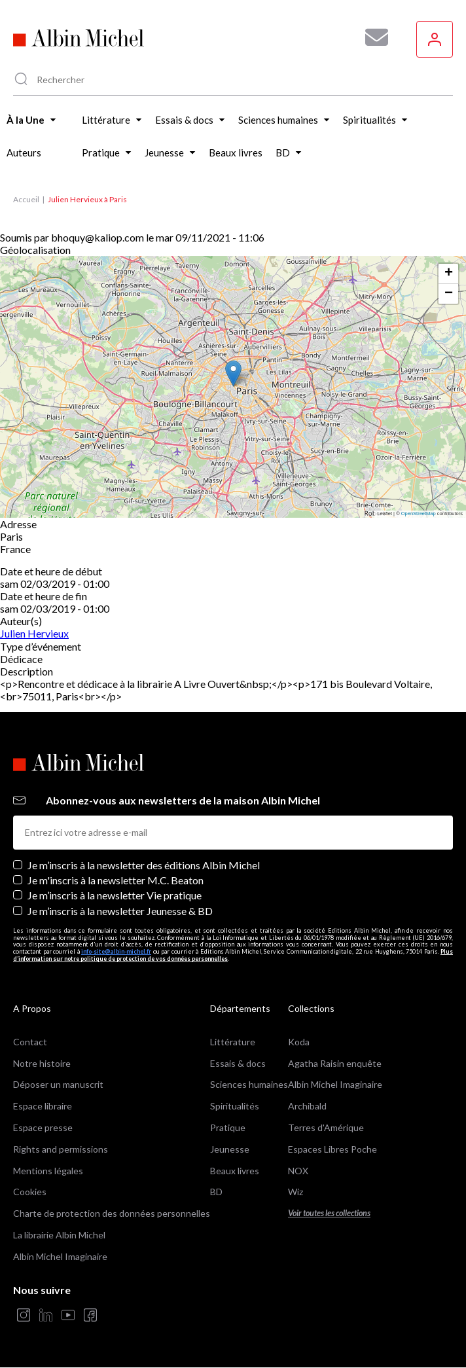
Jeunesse (229, 1149)
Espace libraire (42, 1105)
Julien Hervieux (34, 633)
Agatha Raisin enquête (335, 1063)
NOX (298, 1170)
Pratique (227, 1127)
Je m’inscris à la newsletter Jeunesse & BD (120, 911)
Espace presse (43, 1127)
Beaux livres (234, 1170)
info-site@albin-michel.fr (116, 951)
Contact (30, 1041)
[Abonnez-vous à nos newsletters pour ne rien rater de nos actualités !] (371, 37)
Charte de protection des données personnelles (111, 1213)
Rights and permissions (60, 1149)
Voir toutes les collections (329, 1213)
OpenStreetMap (418, 513)
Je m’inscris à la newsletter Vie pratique (114, 895)
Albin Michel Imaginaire (60, 1256)
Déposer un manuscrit (58, 1084)
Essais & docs (238, 1063)
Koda (299, 1041)
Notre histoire (42, 1063)
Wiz (295, 1191)
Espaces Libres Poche (332, 1149)
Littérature (232, 1041)
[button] (233, 373)
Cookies (29, 1191)
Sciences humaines (249, 1084)
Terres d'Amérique (326, 1127)
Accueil (26, 199)
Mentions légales (48, 1170)
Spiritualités (234, 1105)
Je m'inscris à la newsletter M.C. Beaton (115, 880)
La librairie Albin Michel (59, 1234)
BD (216, 1191)
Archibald (307, 1105)
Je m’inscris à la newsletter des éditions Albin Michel (143, 865)
